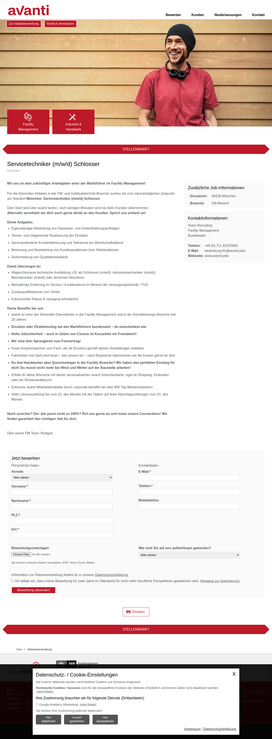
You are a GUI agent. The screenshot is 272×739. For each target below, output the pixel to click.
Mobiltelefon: (149, 500)
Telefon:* (146, 486)
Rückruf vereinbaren (60, 23)
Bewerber (173, 15)
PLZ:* (15, 515)
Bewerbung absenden (33, 590)
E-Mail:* (145, 471)
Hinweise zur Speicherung (219, 581)
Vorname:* (19, 486)
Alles (48, 719)
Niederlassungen (228, 15)
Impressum (192, 729)
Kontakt (258, 15)
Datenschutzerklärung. (112, 575)
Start (19, 649)
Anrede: (17, 471)
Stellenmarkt (136, 149)
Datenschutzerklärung (219, 729)
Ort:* (15, 529)
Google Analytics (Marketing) (58, 704)
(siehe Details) (45, 691)
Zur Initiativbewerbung (24, 23)
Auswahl (77, 719)
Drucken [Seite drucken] (138, 612)
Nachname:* (21, 501)
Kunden (197, 15)
